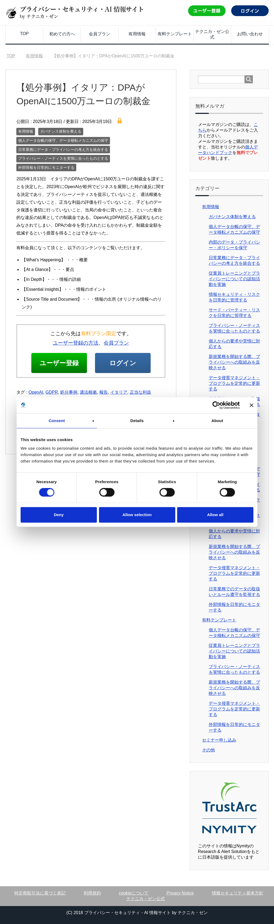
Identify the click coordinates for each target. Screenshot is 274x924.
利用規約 (92, 893)
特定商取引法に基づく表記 (40, 893)
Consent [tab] (57, 420)
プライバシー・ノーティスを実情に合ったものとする (63, 158)
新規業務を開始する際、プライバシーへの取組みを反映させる (234, 362)
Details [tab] (137, 420)
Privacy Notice (180, 893)
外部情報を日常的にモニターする (46, 167)
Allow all (215, 514)
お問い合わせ (250, 34)
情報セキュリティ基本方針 (237, 893)
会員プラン (99, 34)
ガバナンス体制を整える (60, 131)
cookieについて (133, 893)
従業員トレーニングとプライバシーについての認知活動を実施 (234, 279)
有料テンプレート (175, 34)
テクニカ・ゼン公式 (212, 34)
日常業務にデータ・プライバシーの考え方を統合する (63, 149)
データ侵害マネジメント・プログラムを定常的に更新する (234, 383)
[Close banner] (251, 405)
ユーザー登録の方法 (75, 343)
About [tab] (217, 420)
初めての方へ (62, 34)
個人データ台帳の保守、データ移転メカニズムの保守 (63, 140)
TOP (24, 33)
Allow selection (136, 514)
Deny (59, 514)
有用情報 (137, 34)
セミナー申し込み (219, 740)
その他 (208, 750)
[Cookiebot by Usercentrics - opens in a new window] (216, 405)
